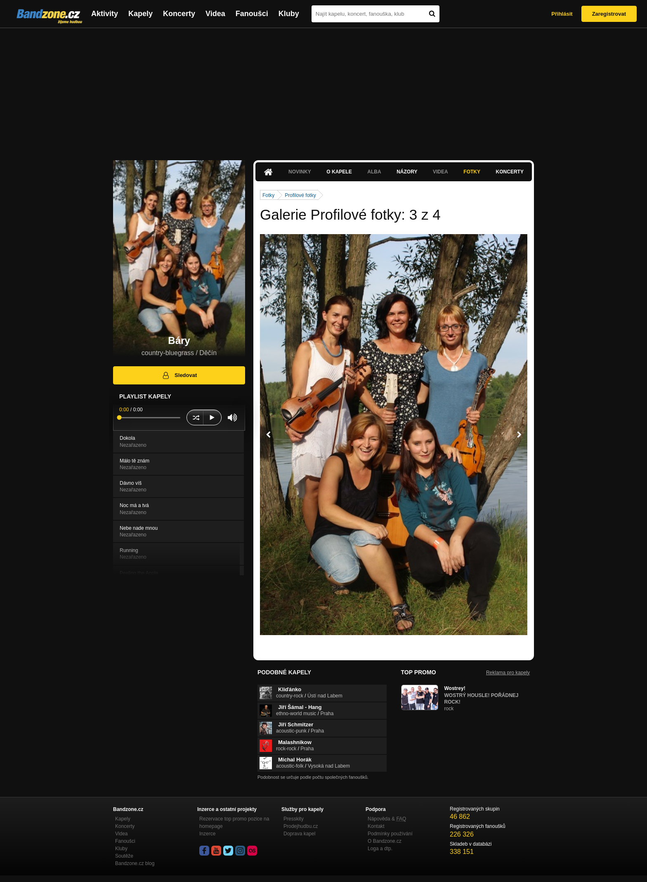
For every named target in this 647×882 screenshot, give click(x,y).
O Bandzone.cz (384, 841)
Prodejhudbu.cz (300, 826)
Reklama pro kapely (508, 673)
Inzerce (207, 834)
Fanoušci (252, 13)
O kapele (339, 172)
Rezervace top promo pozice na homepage (234, 822)
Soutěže (124, 856)
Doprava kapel (299, 834)
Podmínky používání (390, 834)
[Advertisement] (323, 90)
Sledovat (179, 375)
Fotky (471, 172)
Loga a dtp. (380, 848)
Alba (374, 172)
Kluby (289, 13)
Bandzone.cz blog (134, 863)
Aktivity (104, 13)
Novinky (299, 172)
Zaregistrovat (609, 14)
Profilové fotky (300, 195)
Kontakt (376, 826)
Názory (407, 172)
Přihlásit (561, 14)
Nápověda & (387, 819)
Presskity (293, 819)
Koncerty (179, 13)
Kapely (140, 13)
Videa (215, 13)
